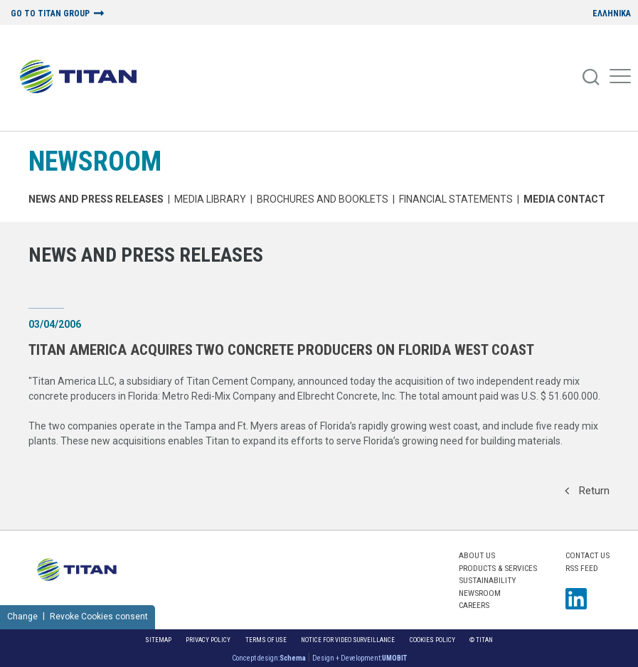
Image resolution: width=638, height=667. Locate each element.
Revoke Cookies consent (99, 616)
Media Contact (564, 199)
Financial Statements (456, 199)
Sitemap (158, 640)
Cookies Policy (432, 640)
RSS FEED (581, 568)
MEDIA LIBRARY (210, 199)
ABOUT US (477, 555)
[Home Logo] (83, 77)
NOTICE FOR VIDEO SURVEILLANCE (348, 640)
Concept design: (269, 658)
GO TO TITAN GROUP (50, 13)
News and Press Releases (96, 199)
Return (587, 490)
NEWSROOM (94, 161)
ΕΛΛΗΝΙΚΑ (611, 13)
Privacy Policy (208, 640)
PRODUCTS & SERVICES (498, 568)
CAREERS (474, 605)
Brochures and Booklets (322, 199)
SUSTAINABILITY (487, 580)
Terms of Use (266, 640)
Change (22, 616)
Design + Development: (359, 658)
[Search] (591, 77)
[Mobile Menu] (620, 77)
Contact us (587, 555)
